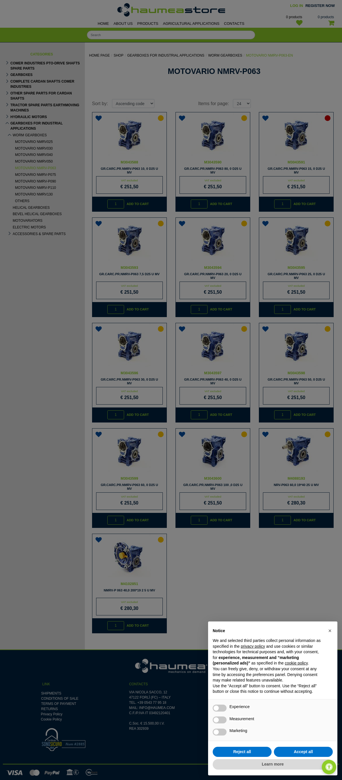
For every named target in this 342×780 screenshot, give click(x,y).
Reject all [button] (242, 751)
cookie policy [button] (296, 663)
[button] (329, 630)
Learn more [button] (273, 764)
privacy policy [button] (253, 646)
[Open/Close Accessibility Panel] (329, 767)
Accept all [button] (303, 751)
